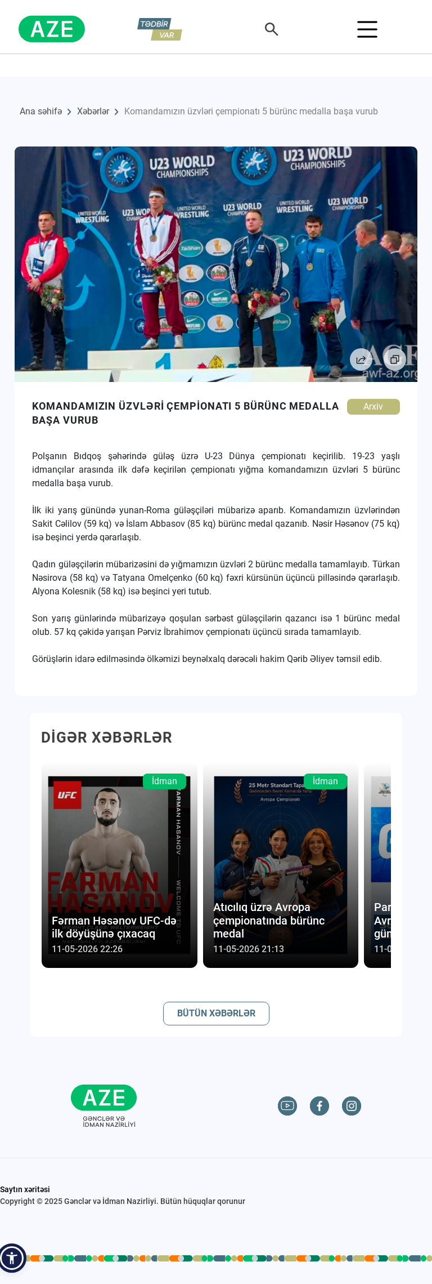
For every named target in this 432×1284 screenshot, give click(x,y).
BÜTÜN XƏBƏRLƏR (216, 1013)
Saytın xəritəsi (25, 1189)
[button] (12, 1258)
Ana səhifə (41, 111)
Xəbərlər (93, 111)
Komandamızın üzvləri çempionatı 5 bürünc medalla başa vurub (251, 111)
